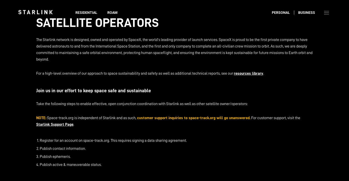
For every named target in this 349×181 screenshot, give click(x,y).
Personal (281, 13)
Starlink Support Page (54, 124)
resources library (248, 73)
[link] (35, 12)
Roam (112, 13)
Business (306, 13)
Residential (86, 13)
